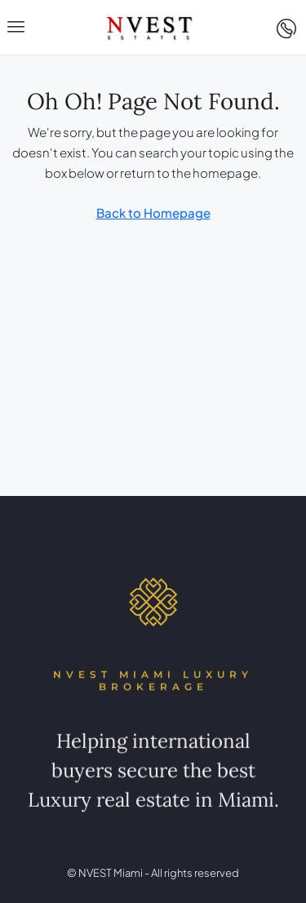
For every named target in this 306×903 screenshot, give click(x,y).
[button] (16, 27)
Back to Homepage (153, 212)
